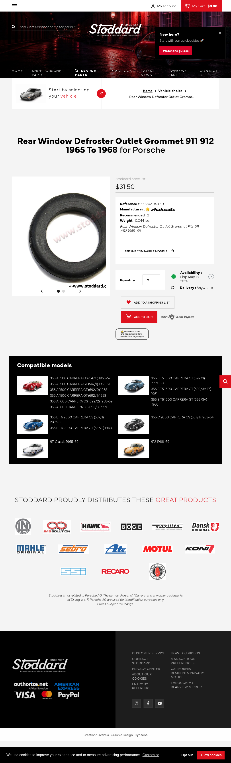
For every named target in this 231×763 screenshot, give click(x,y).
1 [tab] (58, 291)
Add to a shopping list (148, 302)
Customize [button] (151, 755)
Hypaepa (141, 736)
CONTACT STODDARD (139, 661)
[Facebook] (146, 703)
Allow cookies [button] (211, 755)
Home (17, 70)
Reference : (129, 204)
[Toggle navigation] (14, 6)
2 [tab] (63, 291)
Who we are (179, 72)
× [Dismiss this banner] (220, 32)
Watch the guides (176, 50)
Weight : (127, 220)
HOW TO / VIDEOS (183, 653)
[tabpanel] (61, 236)
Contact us (209, 72)
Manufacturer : (132, 209)
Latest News (147, 72)
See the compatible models (149, 251)
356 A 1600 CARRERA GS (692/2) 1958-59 (81, 401)
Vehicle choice (170, 90)
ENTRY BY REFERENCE (140, 686)
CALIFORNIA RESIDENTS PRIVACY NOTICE (185, 673)
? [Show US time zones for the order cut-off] (211, 276)
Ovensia (103, 736)
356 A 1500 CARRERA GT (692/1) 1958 (78, 395)
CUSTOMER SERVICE (147, 653)
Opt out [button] (187, 755)
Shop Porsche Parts (46, 72)
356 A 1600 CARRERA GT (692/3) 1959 (78, 406)
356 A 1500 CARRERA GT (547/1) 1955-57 (80, 383)
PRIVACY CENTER (144, 669)
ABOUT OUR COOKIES (140, 676)
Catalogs (122, 70)
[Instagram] (134, 703)
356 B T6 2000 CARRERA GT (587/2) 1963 (81, 427)
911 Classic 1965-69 (64, 441)
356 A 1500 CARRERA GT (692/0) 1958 (78, 389)
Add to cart (139, 317)
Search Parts (86, 72)
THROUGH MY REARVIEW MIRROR (184, 685)
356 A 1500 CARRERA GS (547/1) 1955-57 (80, 378)
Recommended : (133, 215)
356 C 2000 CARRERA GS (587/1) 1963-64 (182, 417)
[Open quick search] (225, 381)
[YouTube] (157, 703)
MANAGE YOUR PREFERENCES (181, 661)
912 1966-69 (160, 441)
